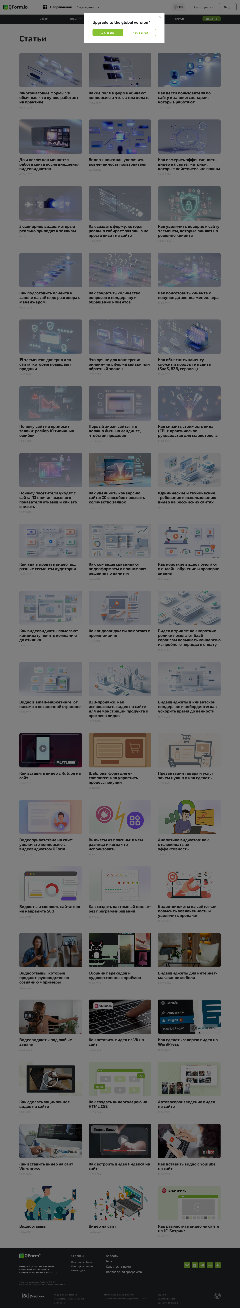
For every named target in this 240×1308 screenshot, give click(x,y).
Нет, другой (140, 32)
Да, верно (108, 32)
